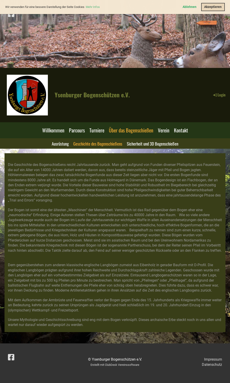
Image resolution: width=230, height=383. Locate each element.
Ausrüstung (60, 143)
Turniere (96, 130)
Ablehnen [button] (189, 7)
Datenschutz (212, 364)
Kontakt (181, 130)
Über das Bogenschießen (131, 130)
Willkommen (53, 130)
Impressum (213, 359)
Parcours (77, 130)
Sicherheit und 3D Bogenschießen (152, 143)
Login (219, 95)
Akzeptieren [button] (213, 7)
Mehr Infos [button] (93, 7)
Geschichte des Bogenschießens (97, 143)
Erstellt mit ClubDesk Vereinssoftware (115, 364)
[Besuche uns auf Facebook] (11, 14)
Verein (163, 130)
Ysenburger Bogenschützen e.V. (92, 95)
